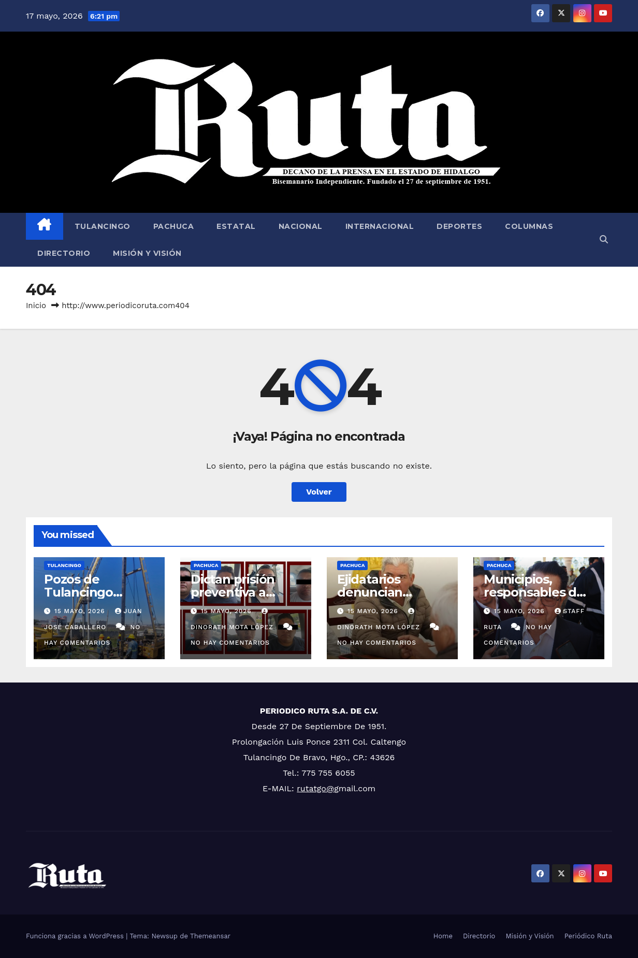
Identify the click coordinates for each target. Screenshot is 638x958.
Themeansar (210, 936)
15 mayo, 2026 (81, 611)
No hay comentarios (230, 642)
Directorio (63, 253)
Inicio (36, 305)
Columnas (529, 226)
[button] (604, 239)
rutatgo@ (315, 788)
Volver (319, 492)
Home (443, 936)
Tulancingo (102, 226)
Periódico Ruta (588, 936)
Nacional (301, 226)
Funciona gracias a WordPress (76, 936)
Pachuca (173, 226)
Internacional (379, 226)
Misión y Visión (147, 253)
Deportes (459, 226)
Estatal (236, 226)
